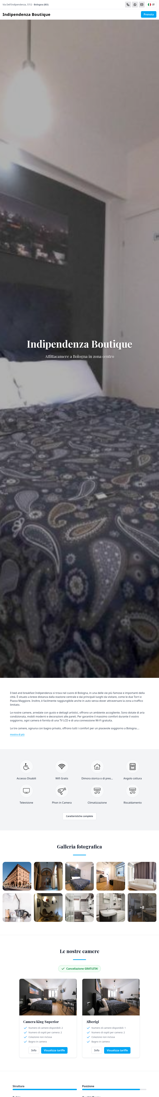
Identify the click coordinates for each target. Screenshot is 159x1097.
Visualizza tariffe (54, 1050)
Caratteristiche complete (79, 816)
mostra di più (17, 734)
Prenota (149, 14)
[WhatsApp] (135, 5)
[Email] (142, 5)
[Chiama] (128, 5)
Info (33, 1050)
